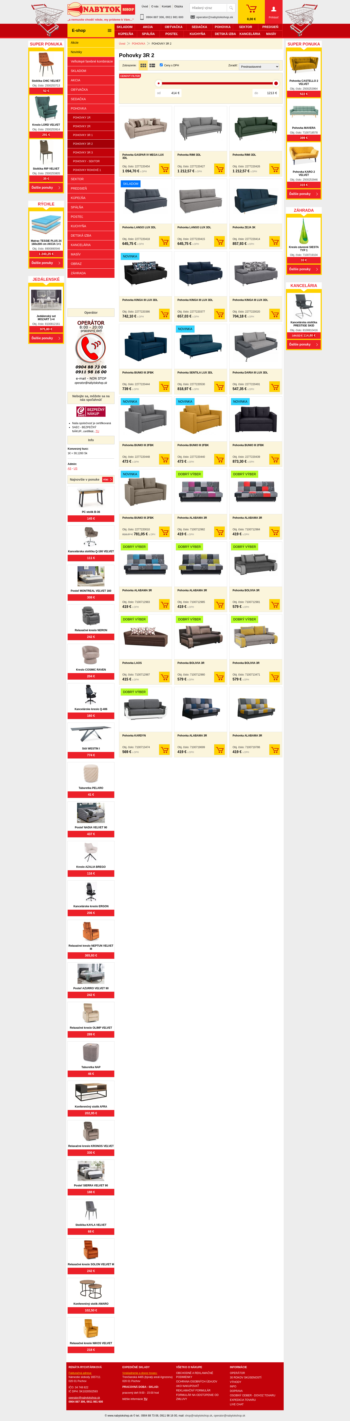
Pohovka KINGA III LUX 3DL (140, 300)
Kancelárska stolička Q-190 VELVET (91, 551)
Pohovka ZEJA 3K (244, 227)
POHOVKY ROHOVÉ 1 (87, 170)
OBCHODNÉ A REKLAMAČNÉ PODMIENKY (194, 1375)
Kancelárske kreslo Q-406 (91, 709)
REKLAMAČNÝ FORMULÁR (193, 1390)
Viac (105, 479)
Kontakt (166, 6)
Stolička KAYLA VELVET (91, 1225)
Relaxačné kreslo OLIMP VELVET (91, 1027)
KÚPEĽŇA (78, 198)
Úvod (145, 6)
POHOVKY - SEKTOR (86, 161)
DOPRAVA (236, 1391)
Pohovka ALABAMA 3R (192, 517)
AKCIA (75, 80)
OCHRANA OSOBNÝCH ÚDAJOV (196, 1381)
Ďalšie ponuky (42, 187)
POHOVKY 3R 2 (83, 143)
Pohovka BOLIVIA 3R (246, 590)
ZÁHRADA (78, 273)
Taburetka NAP (90, 1067)
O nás (154, 6)
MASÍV (76, 254)
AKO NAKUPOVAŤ (187, 1386)
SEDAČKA (78, 99)
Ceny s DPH (171, 65)
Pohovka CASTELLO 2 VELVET (304, 82)
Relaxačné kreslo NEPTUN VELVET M (91, 947)
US (76, 468)
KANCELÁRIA (81, 245)
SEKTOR (77, 179)
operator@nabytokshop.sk (214, 17)
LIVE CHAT (237, 1404)
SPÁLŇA (77, 207)
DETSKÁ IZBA (81, 235)
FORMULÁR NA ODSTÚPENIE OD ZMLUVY (197, 1397)
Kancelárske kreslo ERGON (91, 906)
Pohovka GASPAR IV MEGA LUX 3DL (143, 156)
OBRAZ (76, 264)
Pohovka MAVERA (303, 128)
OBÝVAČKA (79, 89)
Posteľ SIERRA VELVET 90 (91, 1185)
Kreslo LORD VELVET (46, 124)
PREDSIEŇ (79, 188)
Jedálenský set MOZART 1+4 (46, 318)
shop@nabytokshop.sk (198, 1415)
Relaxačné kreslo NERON (91, 630)
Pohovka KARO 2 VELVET (304, 173)
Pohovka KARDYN (134, 735)
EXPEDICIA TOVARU (243, 1400)
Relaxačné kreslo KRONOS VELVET (91, 1146)
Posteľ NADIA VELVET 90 (91, 827)
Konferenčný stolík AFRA (91, 1106)
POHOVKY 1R (82, 117)
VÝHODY (235, 1382)
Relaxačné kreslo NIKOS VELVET (91, 1343)
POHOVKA (78, 108)
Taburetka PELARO (91, 788)
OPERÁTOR (237, 1373)
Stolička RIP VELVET (46, 168)
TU (97, 431)
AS (69, 468)
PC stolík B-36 (91, 512)
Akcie (74, 42)
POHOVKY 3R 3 (83, 152)
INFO (233, 1386)
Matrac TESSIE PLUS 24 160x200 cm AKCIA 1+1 (46, 242)
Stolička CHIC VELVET (46, 80)
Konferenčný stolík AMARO (90, 1303)
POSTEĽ (77, 216)
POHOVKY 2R (82, 126)
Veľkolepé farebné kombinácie (92, 61)
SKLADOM (78, 71)
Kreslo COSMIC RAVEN (91, 669)
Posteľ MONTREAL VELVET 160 (91, 590)
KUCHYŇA (78, 226)
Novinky (76, 52)
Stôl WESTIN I (91, 748)
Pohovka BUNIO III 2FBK (138, 372)
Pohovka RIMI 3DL (189, 154)
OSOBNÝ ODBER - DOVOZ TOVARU (252, 1395)
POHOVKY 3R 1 (83, 135)
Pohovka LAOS (132, 663)
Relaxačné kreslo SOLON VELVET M (91, 1264)
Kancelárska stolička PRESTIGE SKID (304, 324)
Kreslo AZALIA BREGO (91, 866)
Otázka (178, 6)
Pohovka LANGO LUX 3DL (139, 227)
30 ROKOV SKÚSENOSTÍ (245, 1377)
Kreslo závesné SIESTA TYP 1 (304, 249)
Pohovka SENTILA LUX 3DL (195, 372)
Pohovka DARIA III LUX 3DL (250, 372)
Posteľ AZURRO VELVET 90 (90, 988)
